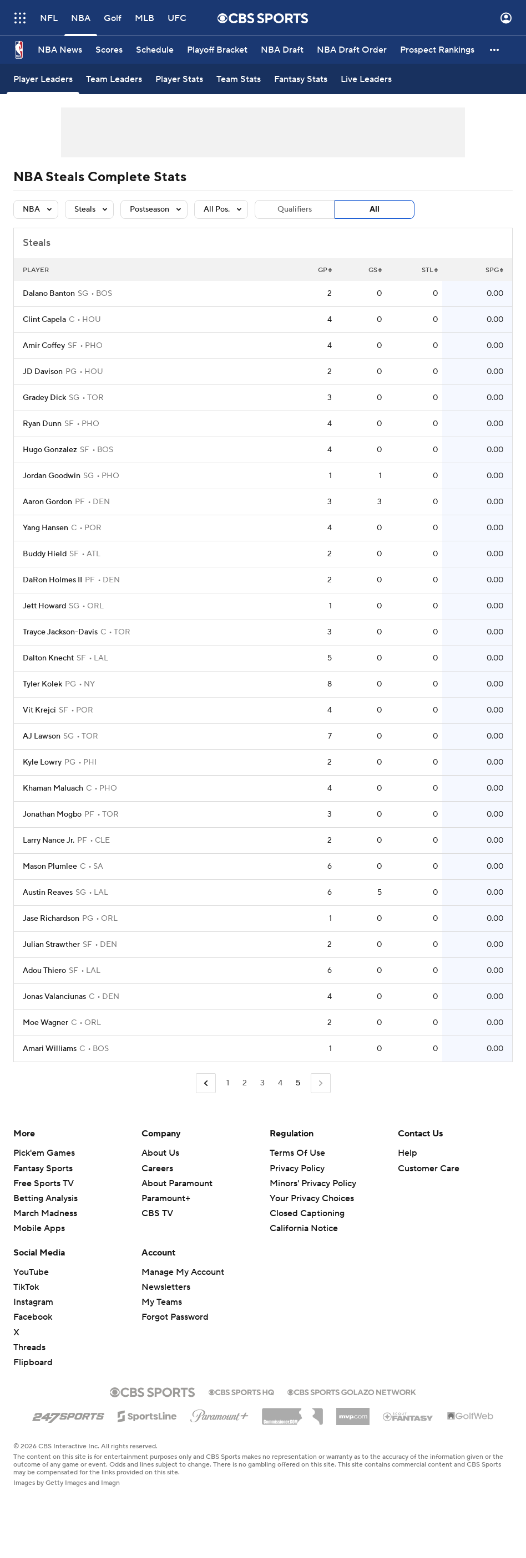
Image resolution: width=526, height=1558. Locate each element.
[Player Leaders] (43, 79)
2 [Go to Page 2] (244, 1083)
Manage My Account (182, 1272)
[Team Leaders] (114, 79)
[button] (495, 50)
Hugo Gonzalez (50, 450)
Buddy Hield (45, 554)
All (375, 209)
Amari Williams (50, 1049)
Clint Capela (44, 320)
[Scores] (109, 50)
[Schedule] (154, 50)
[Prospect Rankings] (437, 50)
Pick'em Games (44, 1153)
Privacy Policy (297, 1168)
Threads (29, 1347)
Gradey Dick (44, 398)
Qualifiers (294, 209)
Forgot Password (175, 1317)
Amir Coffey (44, 346)
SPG (494, 270)
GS (375, 270)
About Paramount (177, 1183)
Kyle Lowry (42, 762)
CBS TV (157, 1213)
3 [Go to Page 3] (262, 1083)
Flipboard (33, 1362)
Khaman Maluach (53, 788)
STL (430, 270)
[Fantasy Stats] (300, 79)
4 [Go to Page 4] (280, 1083)
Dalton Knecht (48, 658)
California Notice (304, 1228)
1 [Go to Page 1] (227, 1083)
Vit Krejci (39, 710)
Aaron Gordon (47, 502)
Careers (157, 1168)
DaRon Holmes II (52, 580)
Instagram (33, 1302)
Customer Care (428, 1168)
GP (325, 270)
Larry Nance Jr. (48, 840)
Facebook (32, 1317)
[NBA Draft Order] (351, 50)
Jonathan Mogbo (52, 814)
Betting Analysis (45, 1198)
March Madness (45, 1213)
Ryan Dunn (42, 424)
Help (407, 1153)
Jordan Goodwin (51, 476)
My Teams (161, 1302)
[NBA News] (60, 50)
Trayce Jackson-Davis (60, 632)
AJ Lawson (41, 736)
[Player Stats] (179, 79)
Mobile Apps (39, 1228)
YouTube (31, 1272)
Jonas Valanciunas (54, 997)
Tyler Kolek (42, 684)
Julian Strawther (51, 945)
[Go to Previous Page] (206, 1083)
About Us (160, 1153)
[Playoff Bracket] (217, 50)
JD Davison (43, 372)
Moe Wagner (45, 1023)
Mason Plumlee (50, 867)
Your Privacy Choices (312, 1198)
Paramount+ (165, 1198)
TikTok (26, 1287)
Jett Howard (44, 606)
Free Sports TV (43, 1183)
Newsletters (165, 1287)
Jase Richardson (51, 919)
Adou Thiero (44, 971)
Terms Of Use (297, 1153)
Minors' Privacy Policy (313, 1183)
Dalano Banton (49, 294)
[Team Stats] (238, 79)
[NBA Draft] (282, 50)
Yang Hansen (45, 528)
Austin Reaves (48, 893)
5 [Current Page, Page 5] (298, 1083)
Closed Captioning (307, 1213)
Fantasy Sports (43, 1168)
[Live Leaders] (366, 79)
